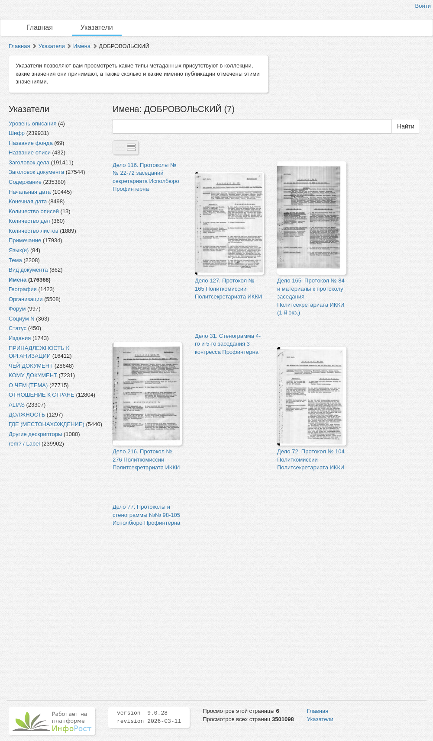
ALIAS (17, 404)
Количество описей (34, 211)
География (23, 289)
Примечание (25, 240)
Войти (423, 6)
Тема (15, 260)
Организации (26, 299)
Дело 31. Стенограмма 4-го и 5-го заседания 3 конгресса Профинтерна (228, 344)
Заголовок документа (36, 172)
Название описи (30, 152)
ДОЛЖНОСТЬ (27, 414)
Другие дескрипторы (35, 434)
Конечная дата (28, 201)
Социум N (22, 318)
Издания (20, 338)
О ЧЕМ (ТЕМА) (28, 385)
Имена (81, 46)
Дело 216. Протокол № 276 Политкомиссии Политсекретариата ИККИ (146, 459)
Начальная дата (30, 192)
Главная (39, 27)
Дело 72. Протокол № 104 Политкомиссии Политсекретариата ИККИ (311, 459)
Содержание (25, 182)
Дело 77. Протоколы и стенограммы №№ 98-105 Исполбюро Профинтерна (146, 515)
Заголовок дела (29, 162)
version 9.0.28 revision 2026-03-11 (149, 717)
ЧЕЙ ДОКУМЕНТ (31, 365)
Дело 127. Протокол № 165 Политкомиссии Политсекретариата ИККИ (228, 288)
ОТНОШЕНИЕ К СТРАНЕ (41, 394)
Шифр (17, 133)
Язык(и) (19, 250)
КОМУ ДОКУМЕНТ (33, 375)
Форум (17, 308)
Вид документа (28, 269)
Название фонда (31, 143)
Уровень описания (32, 123)
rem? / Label (24, 443)
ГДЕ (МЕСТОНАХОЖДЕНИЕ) (46, 424)
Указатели (97, 27)
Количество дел (29, 221)
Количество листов (33, 231)
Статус (17, 328)
